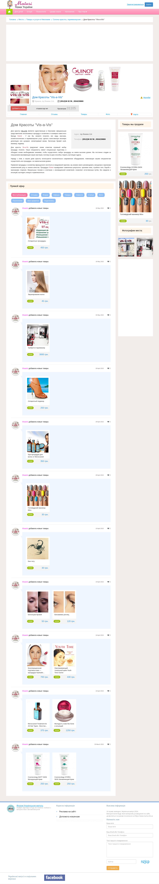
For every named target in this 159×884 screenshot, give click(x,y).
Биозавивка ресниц (61, 615)
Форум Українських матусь (30, 805)
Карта (134, 114)
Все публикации (19, 195)
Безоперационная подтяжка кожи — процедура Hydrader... (36, 670)
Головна (12, 20)
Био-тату (31, 561)
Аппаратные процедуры (37, 241)
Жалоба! (146, 98)
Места (21, 20)
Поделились (49, 201)
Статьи (91, 195)
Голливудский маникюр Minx (131, 214)
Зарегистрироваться (135, 4)
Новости (79, 195)
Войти (148, 5)
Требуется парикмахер (36, 348)
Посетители (17, 201)
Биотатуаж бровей (35, 615)
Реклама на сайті (67, 811)
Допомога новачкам (69, 816)
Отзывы (54, 114)
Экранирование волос (36, 294)
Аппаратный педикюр (36, 401)
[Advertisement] (79, 43)
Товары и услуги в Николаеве (38, 20)
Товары (84, 114)
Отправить (113, 868)
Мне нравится (33, 201)
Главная (23, 114)
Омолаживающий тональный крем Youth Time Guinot (62, 670)
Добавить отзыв (18, 108)
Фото (108, 114)
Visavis (25, 208)
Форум (45, 195)
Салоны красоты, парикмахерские (67, 20)
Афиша (56, 195)
